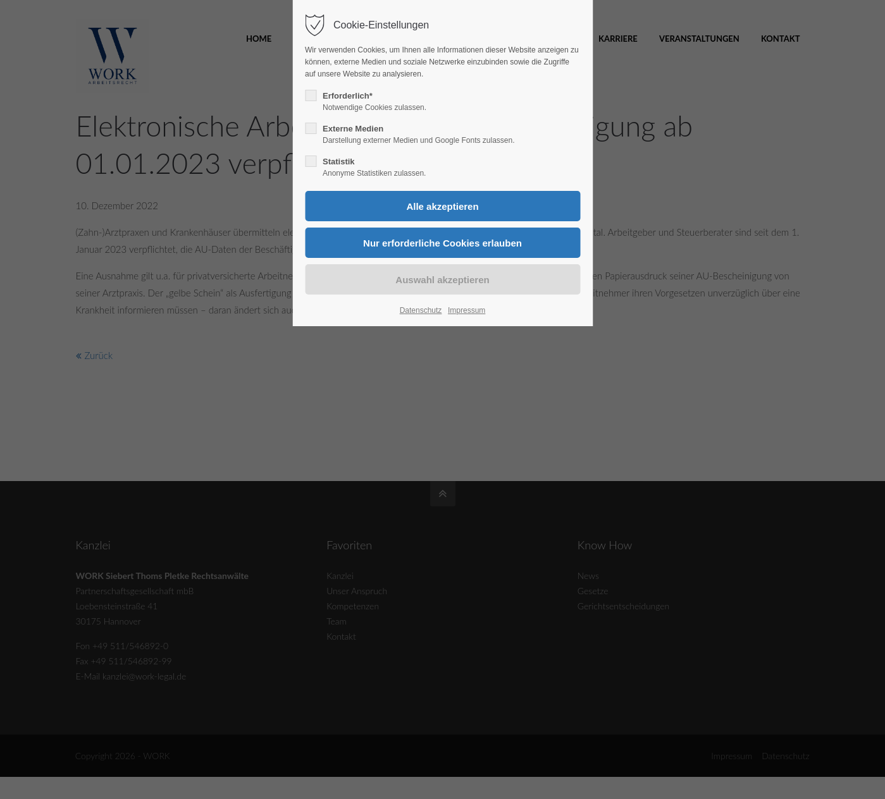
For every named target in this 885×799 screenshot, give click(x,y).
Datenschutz (421, 310)
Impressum (466, 310)
